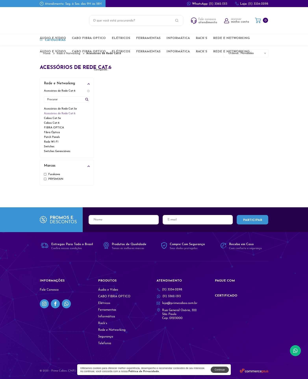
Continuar (220, 369)
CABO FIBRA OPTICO (89, 38)
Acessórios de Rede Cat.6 (67, 91)
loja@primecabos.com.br (177, 303)
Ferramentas (148, 38)
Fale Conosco (49, 289)
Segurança (105, 336)
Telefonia (104, 343)
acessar (236, 20)
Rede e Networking (231, 38)
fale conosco (204, 21)
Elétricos (121, 38)
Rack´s (201, 38)
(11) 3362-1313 (207, 3)
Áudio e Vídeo (53, 38)
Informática (178, 38)
